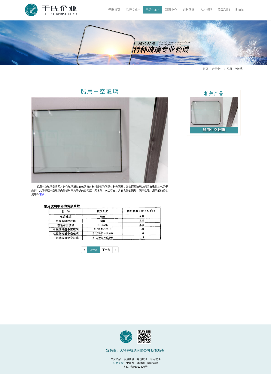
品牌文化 (134, 9)
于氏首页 (115, 9)
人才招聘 (213, 9)
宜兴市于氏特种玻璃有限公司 (52, 12)
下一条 (106, 250)
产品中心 (154, 9)
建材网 (141, 362)
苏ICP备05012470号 (135, 366)
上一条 (94, 250)
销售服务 (193, 9)
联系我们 (236, 9)
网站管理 (152, 362)
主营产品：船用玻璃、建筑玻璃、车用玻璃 (135, 359)
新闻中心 (173, 9)
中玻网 (130, 362)
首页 (205, 68)
